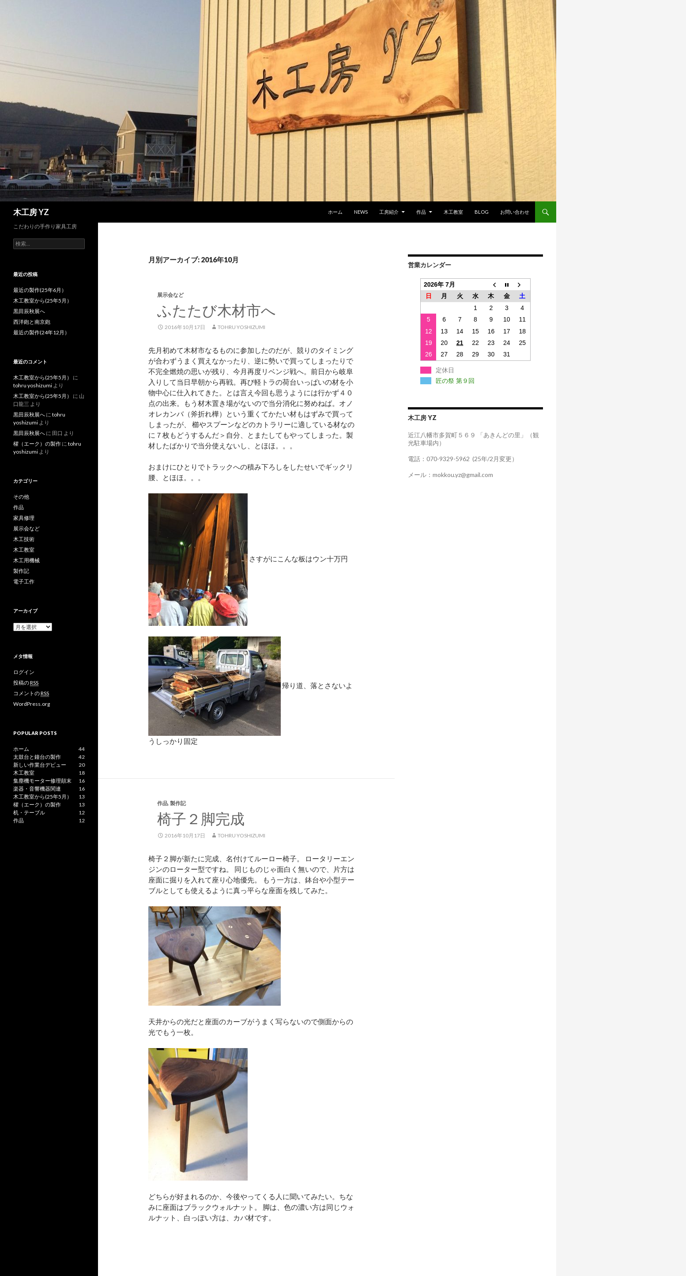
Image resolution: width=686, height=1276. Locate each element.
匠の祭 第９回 (455, 380)
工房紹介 (389, 212)
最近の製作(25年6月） (40, 290)
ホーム (335, 212)
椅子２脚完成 (201, 818)
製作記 (178, 803)
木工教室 (453, 212)
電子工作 (23, 581)
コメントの (31, 693)
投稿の (25, 682)
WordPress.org (31, 703)
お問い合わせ (514, 212)
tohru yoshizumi (241, 327)
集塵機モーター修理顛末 (42, 780)
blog (482, 212)
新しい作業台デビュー (39, 764)
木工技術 (23, 539)
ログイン (23, 672)
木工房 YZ (31, 212)
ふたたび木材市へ (216, 310)
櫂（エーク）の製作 (37, 443)
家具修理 (23, 518)
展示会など (170, 295)
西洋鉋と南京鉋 (31, 321)
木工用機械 (26, 560)
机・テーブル (29, 812)
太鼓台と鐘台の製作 (37, 756)
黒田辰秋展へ (29, 311)
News (361, 212)
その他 (21, 496)
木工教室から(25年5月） (42, 300)
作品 (421, 212)
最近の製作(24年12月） (41, 332)
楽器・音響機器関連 (37, 788)
